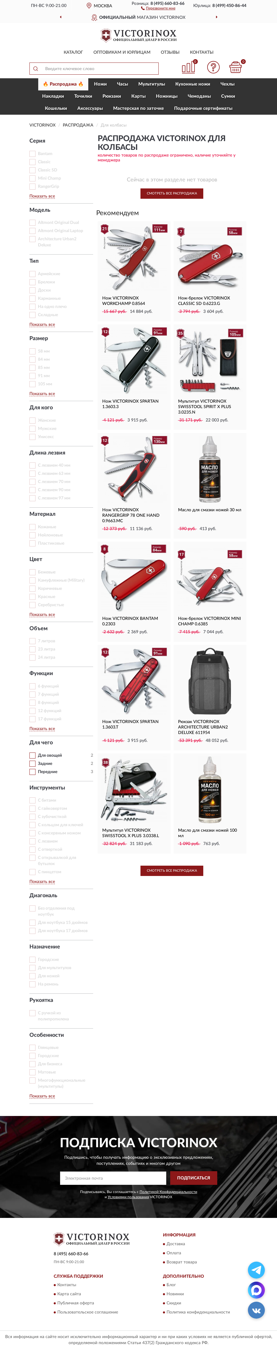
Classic (44, 162)
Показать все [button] (42, 196)
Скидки (174, 1303)
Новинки (175, 1294)
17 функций (49, 719)
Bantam (45, 154)
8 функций (48, 703)
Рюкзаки (112, 96)
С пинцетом (49, 872)
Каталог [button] (73, 52)
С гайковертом (52, 808)
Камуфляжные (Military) (61, 580)
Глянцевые (48, 1048)
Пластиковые (51, 543)
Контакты (202, 52)
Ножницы (166, 96)
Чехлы (228, 84)
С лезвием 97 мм (54, 498)
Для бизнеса (50, 1064)
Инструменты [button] (47, 788)
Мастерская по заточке (138, 108)
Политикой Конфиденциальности (168, 1192)
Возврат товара (182, 1262)
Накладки (53, 96)
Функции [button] (41, 673)
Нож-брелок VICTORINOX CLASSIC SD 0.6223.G (204, 301)
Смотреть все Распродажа (172, 193)
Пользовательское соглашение (87, 1312)
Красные (46, 597)
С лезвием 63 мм (54, 474)
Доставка (176, 1244)
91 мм (44, 376)
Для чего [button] (41, 742)
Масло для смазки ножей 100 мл (207, 833)
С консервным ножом (59, 833)
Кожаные (47, 527)
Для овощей (50, 755)
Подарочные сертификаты (203, 108)
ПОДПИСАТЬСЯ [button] (193, 1178)
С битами (47, 800)
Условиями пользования (128, 1197)
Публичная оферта (75, 1303)
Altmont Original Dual (58, 223)
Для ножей (48, 976)
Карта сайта (69, 1294)
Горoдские (48, 960)
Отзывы (170, 52)
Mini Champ (49, 178)
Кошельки (56, 108)
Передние (47, 772)
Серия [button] (37, 141)
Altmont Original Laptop (60, 231)
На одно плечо (52, 307)
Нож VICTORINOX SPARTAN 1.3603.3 (130, 404)
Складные (48, 315)
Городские (48, 1056)
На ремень (48, 984)
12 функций (49, 711)
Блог (171, 1285)
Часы (122, 84)
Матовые (47, 1072)
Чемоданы (199, 96)
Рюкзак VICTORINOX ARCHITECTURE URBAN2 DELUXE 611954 (203, 727)
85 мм (44, 368)
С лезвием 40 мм (54, 465)
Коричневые (50, 589)
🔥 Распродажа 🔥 (63, 84)
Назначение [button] (44, 947)
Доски (44, 290)
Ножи (100, 84)
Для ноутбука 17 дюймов (63, 931)
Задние (45, 764)
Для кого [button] (41, 408)
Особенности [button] (46, 1035)
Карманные (49, 298)
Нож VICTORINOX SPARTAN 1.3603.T (130, 724)
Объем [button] (38, 628)
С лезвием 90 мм (54, 490)
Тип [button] (34, 261)
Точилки (83, 96)
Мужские (47, 429)
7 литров (46, 641)
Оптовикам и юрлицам (121, 52)
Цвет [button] (35, 559)
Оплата (174, 1253)
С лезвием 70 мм (54, 482)
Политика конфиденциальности (198, 1312)
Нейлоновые (50, 535)
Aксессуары (90, 108)
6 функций (48, 686)
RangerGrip (48, 186)
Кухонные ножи (192, 84)
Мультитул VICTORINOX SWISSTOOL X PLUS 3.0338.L (130, 833)
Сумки (228, 96)
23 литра (46, 649)
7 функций (48, 694)
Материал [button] (42, 514)
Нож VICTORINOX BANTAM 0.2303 (130, 621)
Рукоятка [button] (41, 1000)
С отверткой (50, 849)
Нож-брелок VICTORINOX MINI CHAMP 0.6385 (209, 621)
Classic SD (47, 170)
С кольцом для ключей (60, 825)
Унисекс (46, 437)
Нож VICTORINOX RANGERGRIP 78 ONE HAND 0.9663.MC (131, 515)
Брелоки (46, 282)
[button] (158, 8)
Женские (47, 420)
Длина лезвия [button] (47, 453)
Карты (138, 96)
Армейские (49, 274)
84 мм (44, 359)
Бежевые (47, 572)
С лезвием (48, 841)
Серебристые (51, 605)
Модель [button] (39, 210)
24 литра (46, 657)
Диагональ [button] (43, 895)
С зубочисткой (52, 817)
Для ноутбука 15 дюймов (63, 923)
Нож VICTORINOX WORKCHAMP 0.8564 (123, 301)
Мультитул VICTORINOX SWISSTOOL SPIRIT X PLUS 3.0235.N (204, 406)
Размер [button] (38, 338)
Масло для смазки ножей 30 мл (209, 510)
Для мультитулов (54, 968)
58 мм (44, 351)
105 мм (45, 384)
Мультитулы (151, 84)
